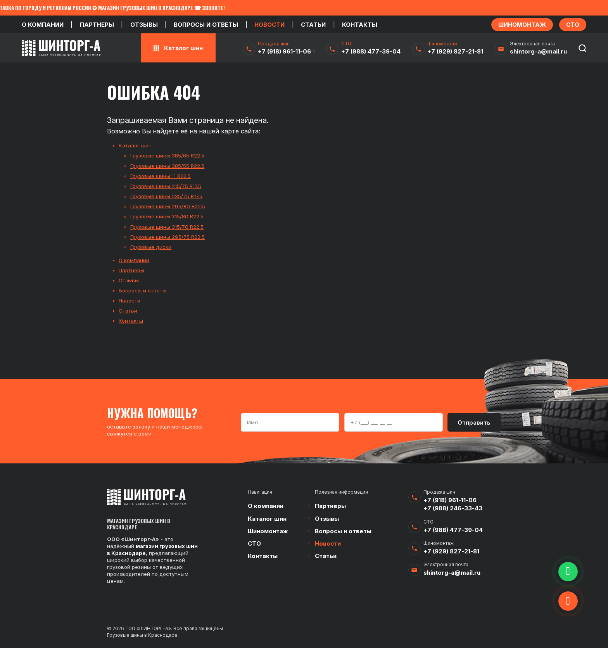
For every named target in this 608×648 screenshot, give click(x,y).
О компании (43, 24)
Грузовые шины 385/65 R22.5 (167, 155)
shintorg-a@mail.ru (538, 51)
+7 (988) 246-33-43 (452, 508)
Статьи (313, 24)
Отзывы (144, 24)
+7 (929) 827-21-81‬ (455, 51)
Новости (269, 24)
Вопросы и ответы (206, 24)
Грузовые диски (150, 247)
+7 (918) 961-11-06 (284, 51)
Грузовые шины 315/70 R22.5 (167, 227)
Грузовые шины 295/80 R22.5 (167, 206)
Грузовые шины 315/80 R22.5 (167, 216)
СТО (254, 543)
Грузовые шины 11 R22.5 (160, 176)
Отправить (474, 422)
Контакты (359, 24)
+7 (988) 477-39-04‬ (371, 51)
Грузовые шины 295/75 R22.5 (167, 237)
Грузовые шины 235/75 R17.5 (166, 196)
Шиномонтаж (268, 531)
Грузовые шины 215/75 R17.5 (165, 186)
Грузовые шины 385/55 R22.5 (167, 166)
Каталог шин (135, 145)
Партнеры (97, 24)
